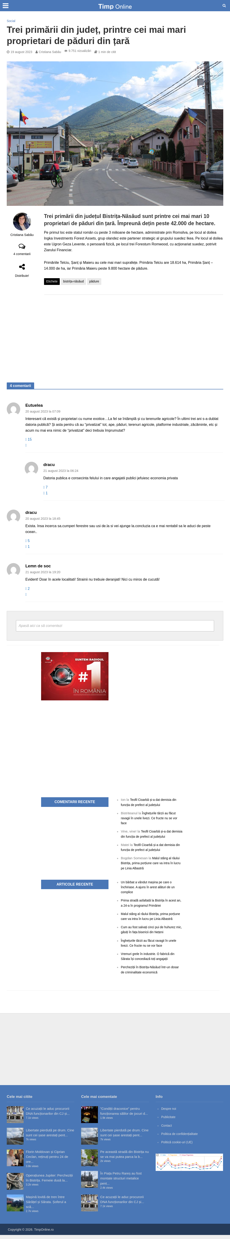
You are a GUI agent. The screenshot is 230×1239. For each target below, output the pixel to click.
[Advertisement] (133, 334)
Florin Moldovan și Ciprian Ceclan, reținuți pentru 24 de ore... (47, 1161)
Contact (167, 1129)
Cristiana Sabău (50, 52)
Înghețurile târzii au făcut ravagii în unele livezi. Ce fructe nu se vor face (151, 818)
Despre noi (169, 1113)
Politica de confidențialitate (181, 1137)
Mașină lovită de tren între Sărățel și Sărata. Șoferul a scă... (46, 1206)
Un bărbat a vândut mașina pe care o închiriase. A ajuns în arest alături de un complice (150, 886)
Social (11, 21)
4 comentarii (22, 254)
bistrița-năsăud (73, 281)
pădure (94, 281)
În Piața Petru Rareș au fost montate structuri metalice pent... (121, 1182)
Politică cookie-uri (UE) (178, 1146)
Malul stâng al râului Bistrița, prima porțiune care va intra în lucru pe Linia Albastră (151, 863)
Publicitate (169, 1121)
